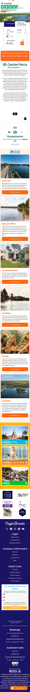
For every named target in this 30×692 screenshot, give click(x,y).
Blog (15, 560)
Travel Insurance (15, 575)
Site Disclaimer (15, 540)
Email (4, 600)
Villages (19, 30)
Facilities (6, 313)
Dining (5, 356)
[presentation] (18, 614)
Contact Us (15, 555)
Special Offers (9, 223)
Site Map (15, 569)
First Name (4, 594)
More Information (15, 192)
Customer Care (15, 557)
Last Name (4, 597)
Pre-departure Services (15, 578)
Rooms (26, 30)
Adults (8, 40)
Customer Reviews (15, 572)
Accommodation (10, 270)
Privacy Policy (15, 537)
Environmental (15, 581)
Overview (6, 181)
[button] (19, 688)
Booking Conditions (15, 543)
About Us (15, 552)
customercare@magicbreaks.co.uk (15, 657)
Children (11, 40)
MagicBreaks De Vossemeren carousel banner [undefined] (15, 13)
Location (6, 400)
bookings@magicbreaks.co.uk (15, 639)
